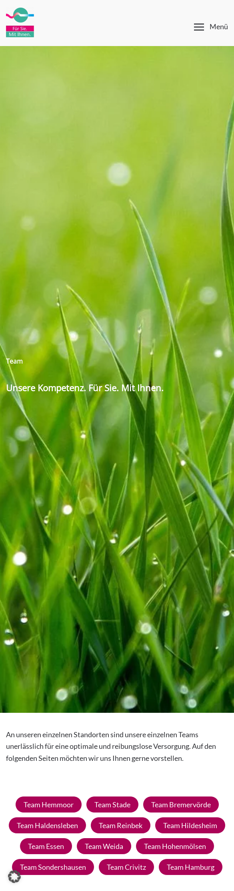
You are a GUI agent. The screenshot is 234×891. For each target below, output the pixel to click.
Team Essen (46, 846)
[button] (211, 27)
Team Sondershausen (53, 867)
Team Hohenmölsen (175, 846)
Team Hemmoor (49, 804)
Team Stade (112, 804)
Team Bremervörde (181, 804)
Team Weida (104, 846)
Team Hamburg (190, 867)
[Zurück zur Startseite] (20, 22)
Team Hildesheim (190, 825)
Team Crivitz (126, 867)
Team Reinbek (120, 825)
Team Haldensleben (47, 825)
